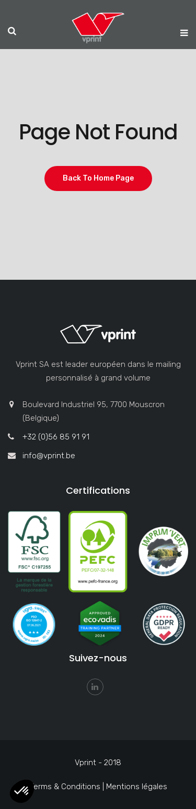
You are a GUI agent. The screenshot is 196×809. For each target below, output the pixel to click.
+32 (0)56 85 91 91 (55, 437)
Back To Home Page (98, 178)
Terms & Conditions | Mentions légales (98, 786)
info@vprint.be (48, 455)
